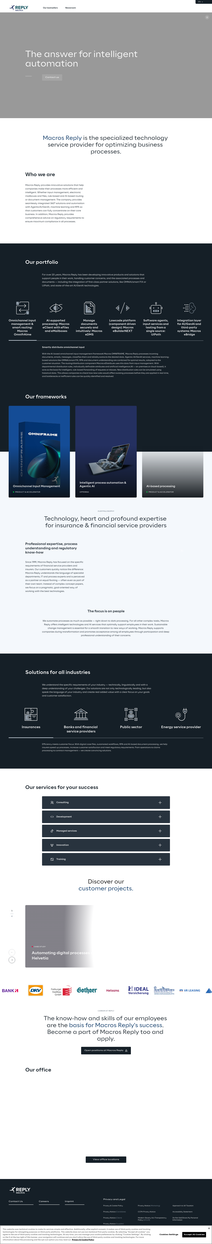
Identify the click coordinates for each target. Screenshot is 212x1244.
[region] (106, 1234)
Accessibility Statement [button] (182, 1212)
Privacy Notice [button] (114, 1212)
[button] (52, 77)
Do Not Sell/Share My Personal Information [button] (185, 1219)
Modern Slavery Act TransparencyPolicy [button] (152, 1219)
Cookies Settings (168, 1235)
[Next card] (12, 960)
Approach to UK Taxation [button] (183, 1206)
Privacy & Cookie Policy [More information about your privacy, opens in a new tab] (83, 1240)
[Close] (209, 1228)
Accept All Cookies (194, 1235)
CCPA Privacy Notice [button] (146, 1212)
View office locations (106, 1159)
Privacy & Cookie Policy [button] (113, 1206)
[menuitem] (50, 8)
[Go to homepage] (21, 8)
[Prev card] (12, 952)
